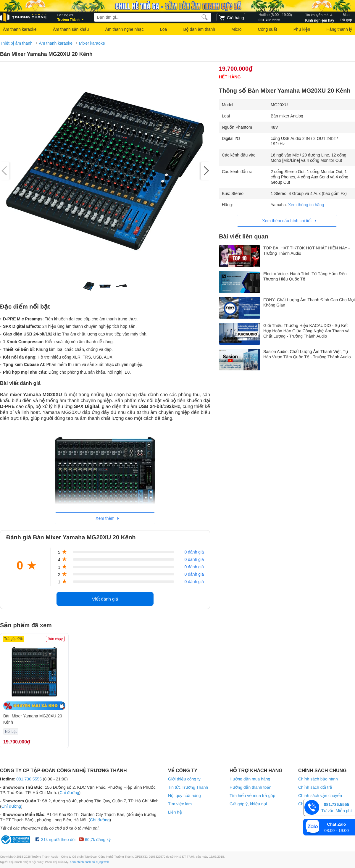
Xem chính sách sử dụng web (89, 862)
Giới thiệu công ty (184, 779)
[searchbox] (152, 17)
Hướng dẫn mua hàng (250, 779)
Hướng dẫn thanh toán (250, 787)
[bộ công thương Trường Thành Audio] (16, 840)
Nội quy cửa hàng (184, 795)
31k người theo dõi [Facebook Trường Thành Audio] (55, 839)
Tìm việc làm (180, 803)
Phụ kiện (301, 29)
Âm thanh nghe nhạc (124, 29)
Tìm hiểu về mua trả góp (252, 795)
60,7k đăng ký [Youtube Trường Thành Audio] (94, 839)
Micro (236, 29)
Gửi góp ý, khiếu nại (248, 803)
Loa (163, 29)
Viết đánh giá (105, 598)
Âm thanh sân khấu (71, 29)
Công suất (267, 29)
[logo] (23, 17)
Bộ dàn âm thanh (199, 29)
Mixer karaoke (92, 43)
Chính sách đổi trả (315, 787)
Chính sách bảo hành (318, 779)
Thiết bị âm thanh (16, 43)
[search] (204, 17)
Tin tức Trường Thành (188, 787)
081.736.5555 (275, 17)
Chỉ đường (69, 792)
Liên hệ (175, 812)
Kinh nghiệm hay (319, 17)
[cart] (231, 17)
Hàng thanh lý (339, 29)
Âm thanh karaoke (20, 29)
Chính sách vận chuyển (320, 795)
